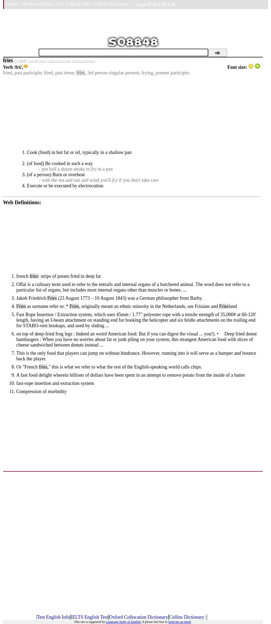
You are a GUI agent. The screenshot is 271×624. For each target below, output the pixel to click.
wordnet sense (37, 61)
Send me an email (179, 622)
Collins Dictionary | (112, 4)
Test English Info (53, 617)
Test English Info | (74, 4)
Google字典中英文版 (154, 4)
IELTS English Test (89, 617)
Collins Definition (83, 61)
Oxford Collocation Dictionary (138, 617)
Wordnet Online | (38, 4)
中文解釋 (20, 61)
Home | (13, 4)
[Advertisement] (131, 113)
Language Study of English (123, 622)
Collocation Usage (59, 61)
